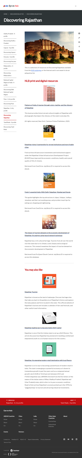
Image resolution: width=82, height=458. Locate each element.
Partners (21, 432)
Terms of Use (7, 442)
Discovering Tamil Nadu (9, 128)
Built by (12, 454)
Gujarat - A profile (9, 48)
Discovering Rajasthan (7, 116)
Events (6, 432)
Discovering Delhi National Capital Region (9, 92)
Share (5, 422)
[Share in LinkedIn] (78, 50)
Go (4, 425)
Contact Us (7, 439)
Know (5, 419)
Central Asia (52, 421)
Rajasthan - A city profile (9, 109)
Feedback (14, 439)
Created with (13, 450)
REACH (22, 439)
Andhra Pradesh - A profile (9, 35)
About (65, 416)
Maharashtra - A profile (8, 67)
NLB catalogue (36, 70)
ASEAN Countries (9, 416)
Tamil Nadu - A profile (10, 122)
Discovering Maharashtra (7, 74)
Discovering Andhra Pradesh (9, 42)
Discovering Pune (9, 103)
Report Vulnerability (33, 439)
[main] (41, 207)
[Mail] (78, 41)
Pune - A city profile (9, 99)
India (35, 416)
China (20, 416)
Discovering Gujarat (9, 52)
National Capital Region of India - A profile (9, 82)
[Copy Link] (78, 38)
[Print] (78, 33)
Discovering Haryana (10, 61)
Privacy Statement (45, 439)
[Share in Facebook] (78, 45)
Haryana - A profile (9, 57)
